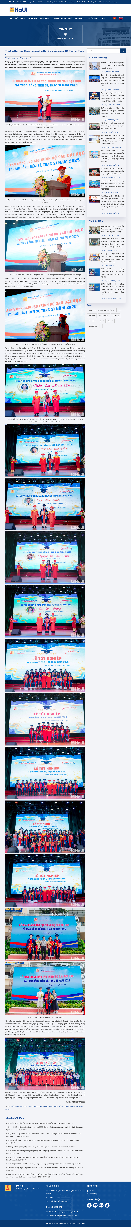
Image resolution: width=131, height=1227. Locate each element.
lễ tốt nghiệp (51, 1106)
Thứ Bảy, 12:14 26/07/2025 (15, 58)
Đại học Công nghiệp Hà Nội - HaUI (72, 1223)
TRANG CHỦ (61, 39)
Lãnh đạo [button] (12, 2)
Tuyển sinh (32, 18)
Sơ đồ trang (92, 1194)
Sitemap (114, 2)
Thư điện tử (106, 2)
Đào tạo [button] (44, 18)
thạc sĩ (77, 1106)
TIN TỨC (71, 39)
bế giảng (59, 1106)
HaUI (38, 1106)
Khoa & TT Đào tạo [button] (39, 2)
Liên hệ (90, 1191)
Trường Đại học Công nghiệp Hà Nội (23, 1106)
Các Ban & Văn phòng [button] (24, 2)
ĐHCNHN (43, 1106)
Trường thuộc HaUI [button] (83, 2)
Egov (103, 18)
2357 (29, 58)
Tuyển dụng (92, 18)
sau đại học (93, 326)
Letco (73, 2)
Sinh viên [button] (79, 18)
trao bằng (66, 1106)
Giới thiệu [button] (20, 18)
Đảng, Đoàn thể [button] (96, 2)
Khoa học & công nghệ (62, 18)
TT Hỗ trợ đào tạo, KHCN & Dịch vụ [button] (58, 2)
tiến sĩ (72, 1106)
